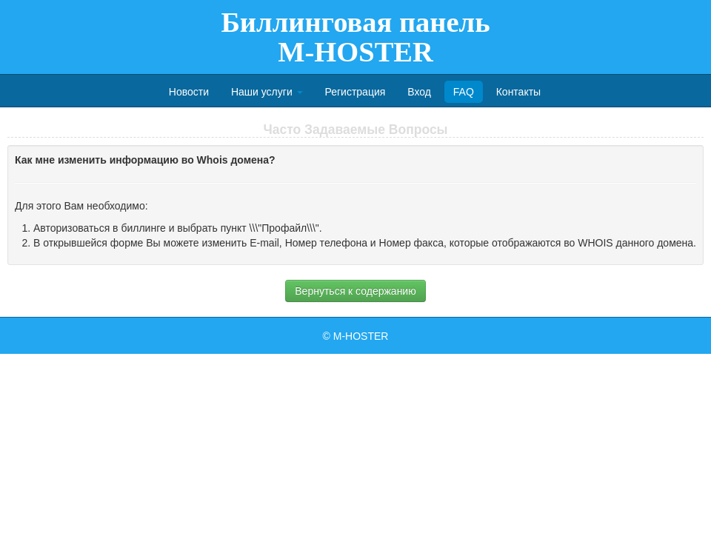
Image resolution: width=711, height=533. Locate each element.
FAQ (463, 92)
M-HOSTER (361, 336)
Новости (189, 92)
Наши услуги (267, 92)
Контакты (518, 92)
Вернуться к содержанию (355, 291)
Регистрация (354, 92)
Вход (419, 92)
